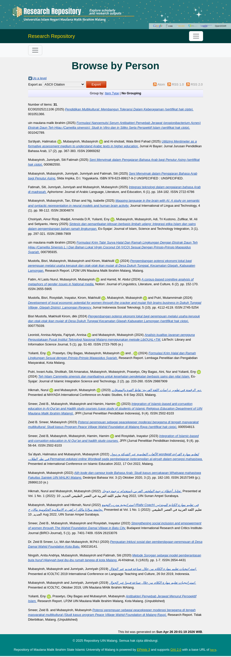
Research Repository (51, 36)
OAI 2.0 (175, 649)
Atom (161, 84)
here (213, 649)
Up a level (39, 78)
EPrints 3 (143, 649)
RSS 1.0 (178, 84)
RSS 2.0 (197, 84)
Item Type (112, 93)
